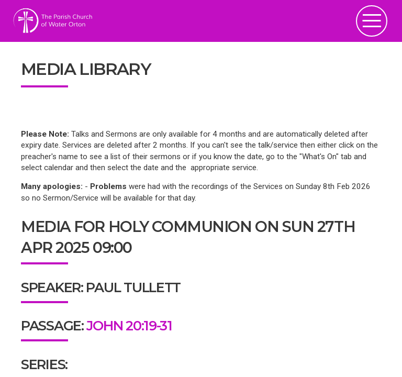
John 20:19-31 (129, 325)
